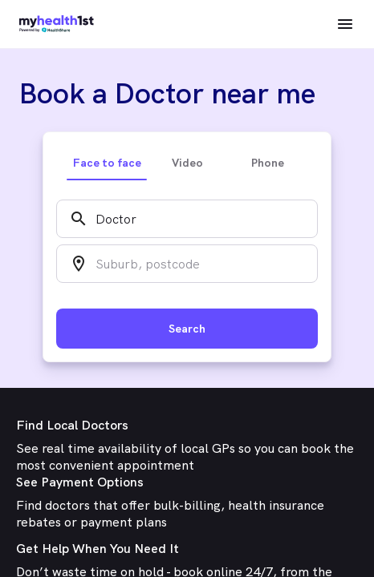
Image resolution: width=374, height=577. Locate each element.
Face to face (107, 162)
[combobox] (187, 219)
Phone (267, 162)
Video (187, 162)
